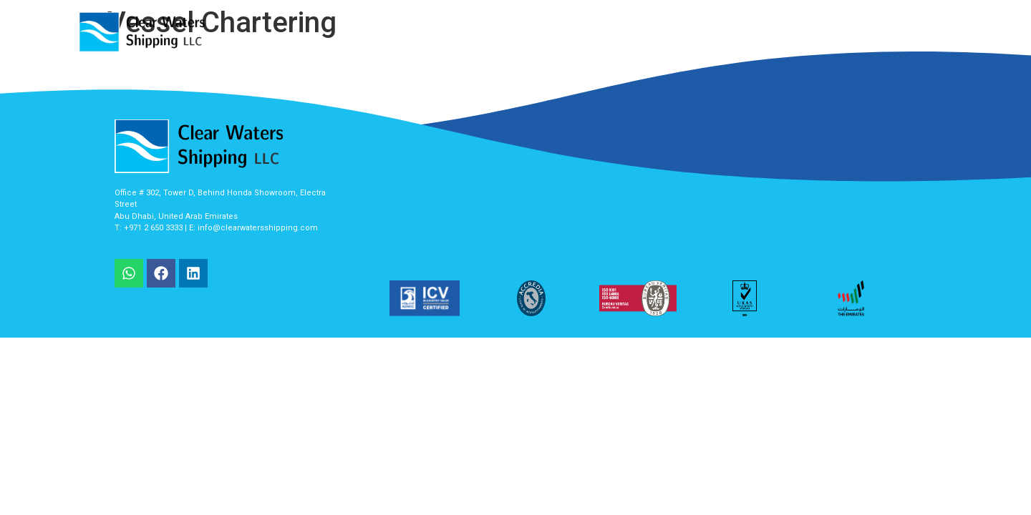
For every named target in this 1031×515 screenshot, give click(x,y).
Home (480, 32)
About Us (612, 32)
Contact (900, 32)
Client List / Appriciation (726, 32)
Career (835, 32)
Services (542, 32)
